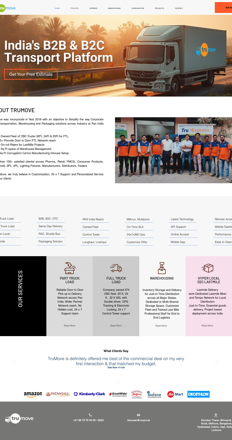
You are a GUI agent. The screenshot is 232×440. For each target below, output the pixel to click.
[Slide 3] (118, 382)
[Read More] (70, 325)
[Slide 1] (113, 382)
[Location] (216, 415)
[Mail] (138, 415)
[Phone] (90, 415)
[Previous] (15, 363)
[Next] (216, 363)
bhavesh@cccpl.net (138, 420)
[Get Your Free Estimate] (31, 74)
